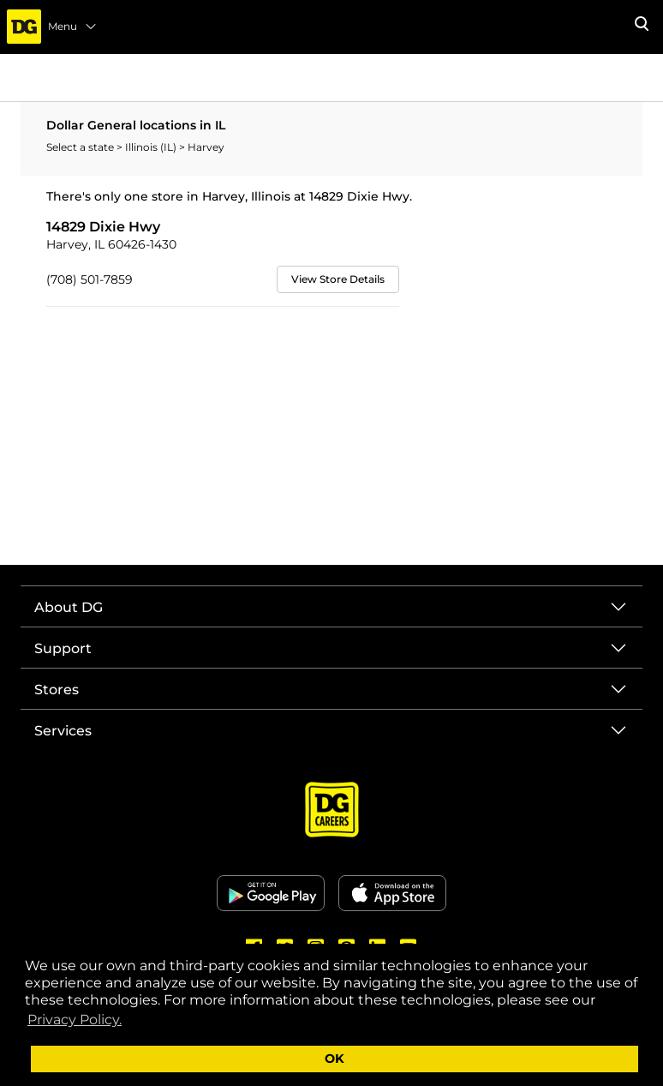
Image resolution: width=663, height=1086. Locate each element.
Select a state (81, 147)
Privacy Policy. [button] (74, 1019)
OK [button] (334, 1058)
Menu (73, 26)
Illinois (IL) (152, 147)
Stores (56, 689)
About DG (68, 607)
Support (63, 648)
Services (63, 731)
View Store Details (338, 279)
